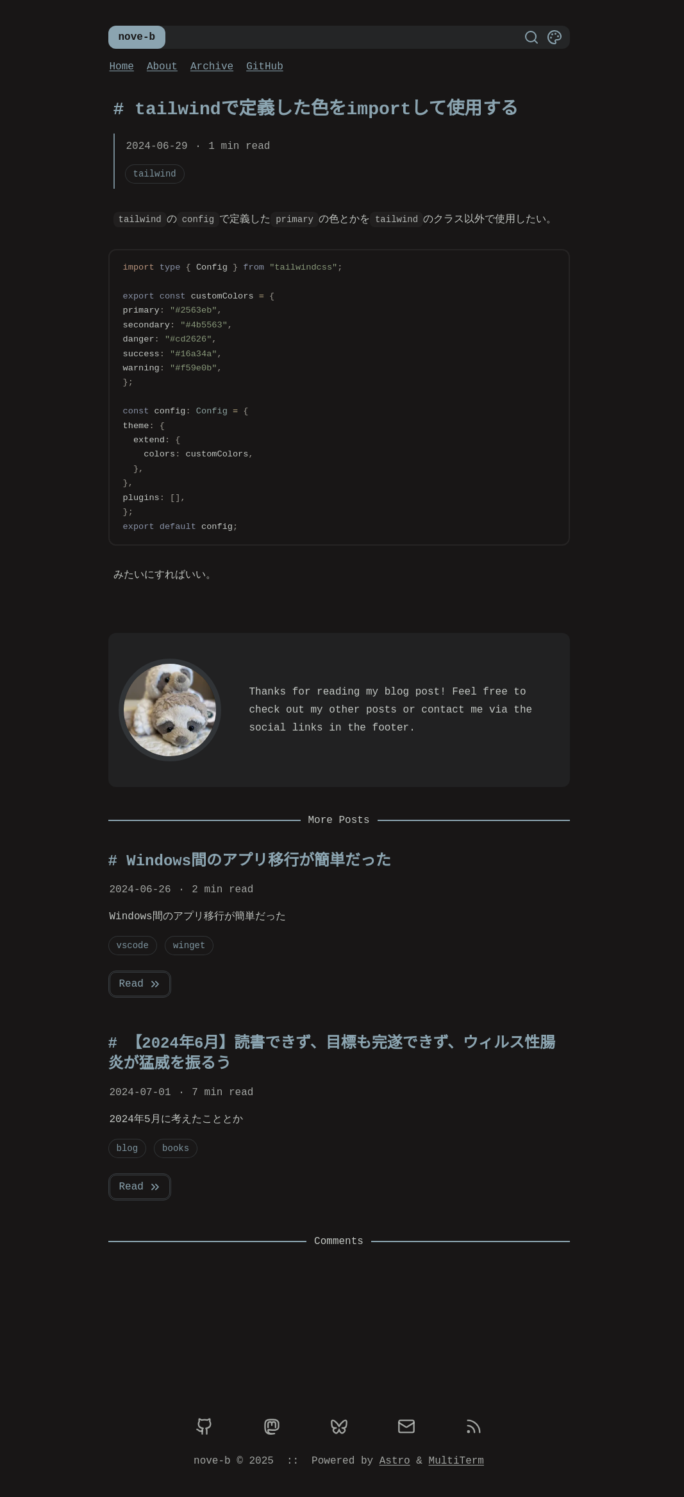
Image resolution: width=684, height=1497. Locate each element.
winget (189, 945)
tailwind (154, 174)
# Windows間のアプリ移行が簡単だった (250, 861)
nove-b (137, 37)
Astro (395, 1461)
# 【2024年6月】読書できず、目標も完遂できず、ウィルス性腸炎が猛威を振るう (331, 1054)
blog (127, 1148)
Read (140, 984)
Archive (211, 67)
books (175, 1148)
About (162, 67)
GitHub (264, 67)
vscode (133, 945)
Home (122, 67)
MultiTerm (456, 1461)
